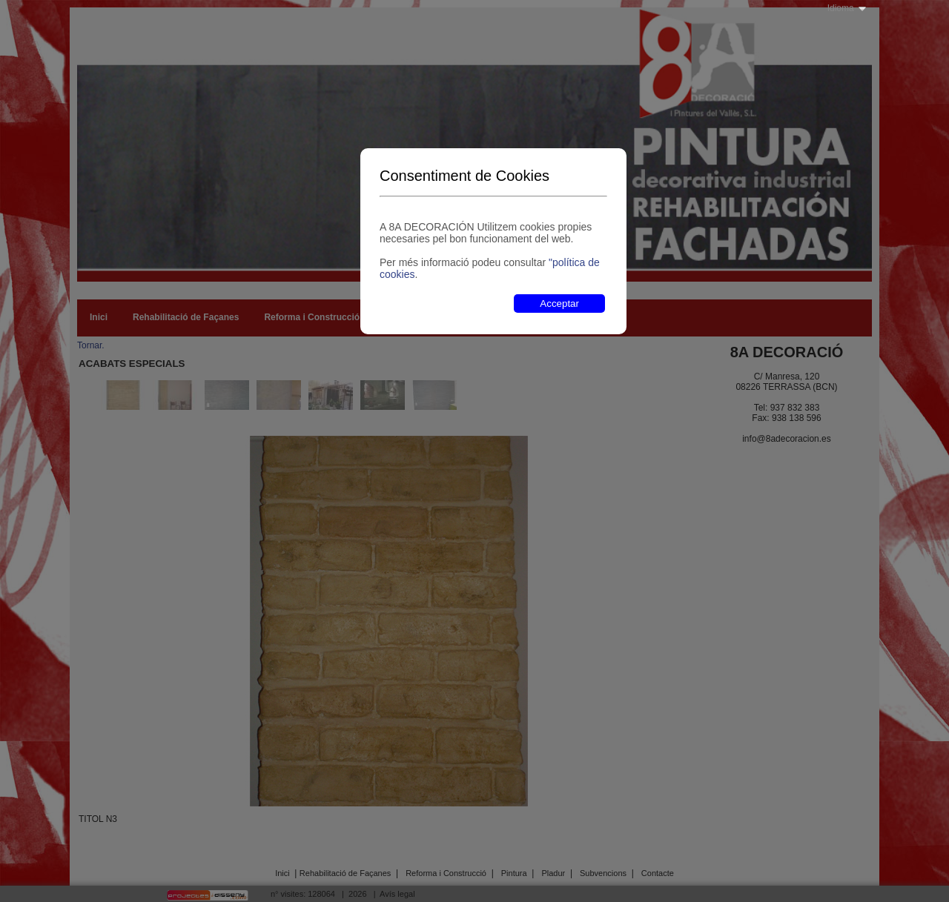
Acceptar (559, 303)
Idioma (840, 8)
